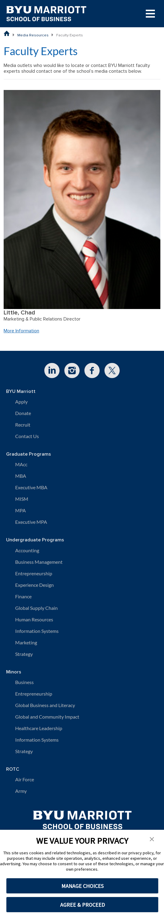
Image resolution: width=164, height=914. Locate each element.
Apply (21, 401)
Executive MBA (31, 487)
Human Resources (34, 619)
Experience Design (34, 585)
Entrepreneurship (33, 573)
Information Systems (37, 631)
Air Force (24, 779)
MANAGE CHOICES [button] (82, 885)
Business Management (39, 562)
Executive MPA (31, 522)
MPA (20, 510)
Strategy (24, 654)
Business (24, 682)
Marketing (26, 642)
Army (21, 791)
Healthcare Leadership (38, 728)
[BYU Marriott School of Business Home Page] (7, 33)
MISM (21, 499)
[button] (152, 839)
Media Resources (33, 35)
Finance (23, 596)
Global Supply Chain (36, 608)
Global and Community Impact (47, 717)
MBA (20, 476)
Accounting (27, 550)
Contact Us (27, 436)
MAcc (21, 464)
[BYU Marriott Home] (82, 818)
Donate (23, 413)
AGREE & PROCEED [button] (82, 904)
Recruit (22, 424)
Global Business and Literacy (45, 705)
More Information (21, 331)
